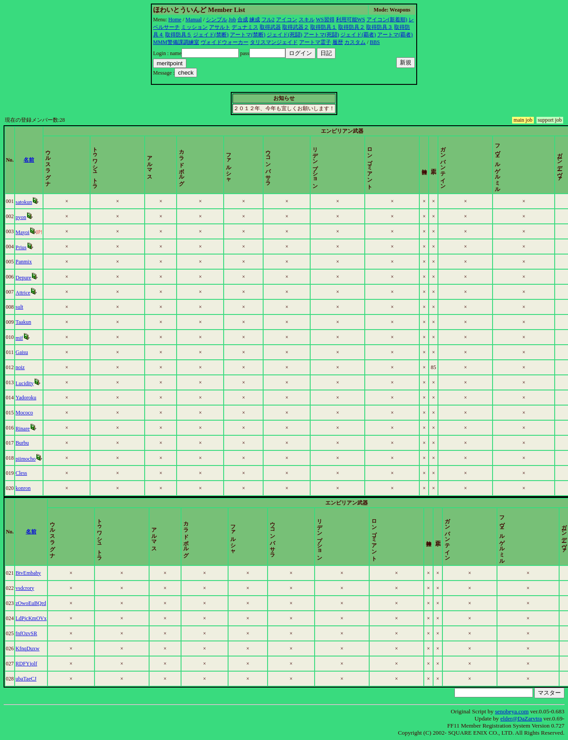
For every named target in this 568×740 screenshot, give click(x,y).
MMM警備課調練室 (176, 42)
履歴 (337, 42)
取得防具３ (379, 27)
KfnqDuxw (29, 648)
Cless (23, 473)
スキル (307, 19)
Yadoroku (27, 397)
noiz (22, 367)
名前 (43, 160)
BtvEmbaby (30, 573)
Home (174, 19)
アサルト (219, 27)
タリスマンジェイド (274, 42)
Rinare (24, 429)
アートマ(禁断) (247, 35)
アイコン (286, 19)
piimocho (27, 459)
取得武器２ (295, 27)
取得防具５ (178, 35)
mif (21, 338)
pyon (22, 217)
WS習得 (325, 19)
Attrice (24, 293)
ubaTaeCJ (27, 679)
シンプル (216, 19)
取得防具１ (323, 27)
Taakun (25, 322)
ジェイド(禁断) (211, 35)
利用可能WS (350, 19)
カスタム (355, 42)
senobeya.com (512, 711)
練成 (254, 19)
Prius (22, 247)
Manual (193, 19)
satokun (25, 202)
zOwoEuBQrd (32, 603)
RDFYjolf (28, 663)
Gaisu (23, 352)
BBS (375, 42)
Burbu (24, 443)
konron (24, 488)
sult (21, 307)
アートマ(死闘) (321, 35)
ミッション (194, 27)
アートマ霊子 (315, 42)
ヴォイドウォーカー (224, 42)
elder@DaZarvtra (521, 718)
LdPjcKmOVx (32, 618)
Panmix (25, 262)
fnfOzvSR (28, 633)
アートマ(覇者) (395, 35)
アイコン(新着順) (387, 19)
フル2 (268, 19)
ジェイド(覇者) (358, 35)
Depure (25, 278)
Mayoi (24, 232)
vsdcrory (26, 588)
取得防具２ (351, 27)
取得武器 (270, 27)
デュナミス (245, 27)
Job (232, 19)
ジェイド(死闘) (284, 35)
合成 (242, 19)
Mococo (26, 413)
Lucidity (26, 383)
